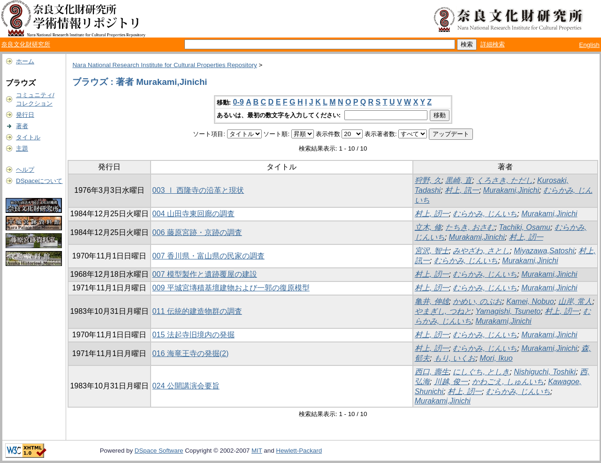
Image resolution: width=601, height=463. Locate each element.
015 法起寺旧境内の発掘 (193, 335)
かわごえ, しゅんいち (508, 382)
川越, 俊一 (451, 382)
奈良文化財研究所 (25, 44)
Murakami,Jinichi (511, 190)
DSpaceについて (39, 180)
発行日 (25, 114)
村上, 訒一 (432, 214)
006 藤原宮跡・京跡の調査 (197, 232)
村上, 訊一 (462, 190)
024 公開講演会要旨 (186, 386)
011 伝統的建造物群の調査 (197, 311)
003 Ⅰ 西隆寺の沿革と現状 (198, 190)
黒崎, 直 (458, 180)
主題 (22, 148)
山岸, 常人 (575, 301)
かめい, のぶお (477, 301)
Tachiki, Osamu (524, 227)
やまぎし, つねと (443, 311)
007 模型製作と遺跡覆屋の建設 (204, 274)
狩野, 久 (428, 180)
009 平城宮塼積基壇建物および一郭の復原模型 (231, 288)
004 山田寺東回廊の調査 (193, 214)
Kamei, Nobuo (530, 301)
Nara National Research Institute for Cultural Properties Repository (164, 64)
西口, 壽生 (432, 372)
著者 (22, 125)
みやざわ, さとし (481, 251)
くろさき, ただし (504, 180)
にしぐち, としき (481, 372)
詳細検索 (492, 44)
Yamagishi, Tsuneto (507, 311)
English (589, 44)
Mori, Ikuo (495, 358)
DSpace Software (159, 450)
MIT (256, 450)
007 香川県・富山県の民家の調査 (208, 256)
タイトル (28, 137)
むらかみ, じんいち (485, 214)
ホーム (25, 61)
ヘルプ (25, 169)
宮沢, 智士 (432, 251)
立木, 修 (428, 227)
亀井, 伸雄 (432, 301)
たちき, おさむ (469, 227)
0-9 (238, 102)
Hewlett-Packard (299, 450)
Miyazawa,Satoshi (544, 251)
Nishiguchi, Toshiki (545, 372)
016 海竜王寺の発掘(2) (190, 353)
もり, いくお (455, 358)
